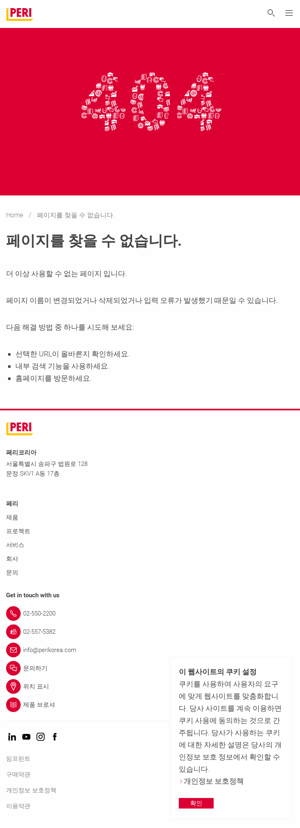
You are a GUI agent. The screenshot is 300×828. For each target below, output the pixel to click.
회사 (12, 558)
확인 (196, 803)
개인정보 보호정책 (31, 790)
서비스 (15, 545)
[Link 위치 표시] (150, 686)
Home (15, 215)
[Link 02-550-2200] (150, 613)
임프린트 (18, 758)
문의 (12, 572)
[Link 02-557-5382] (150, 631)
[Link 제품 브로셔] (150, 704)
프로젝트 (18, 531)
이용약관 (18, 806)
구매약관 (18, 774)
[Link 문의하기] (150, 668)
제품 (12, 517)
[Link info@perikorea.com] (150, 650)
